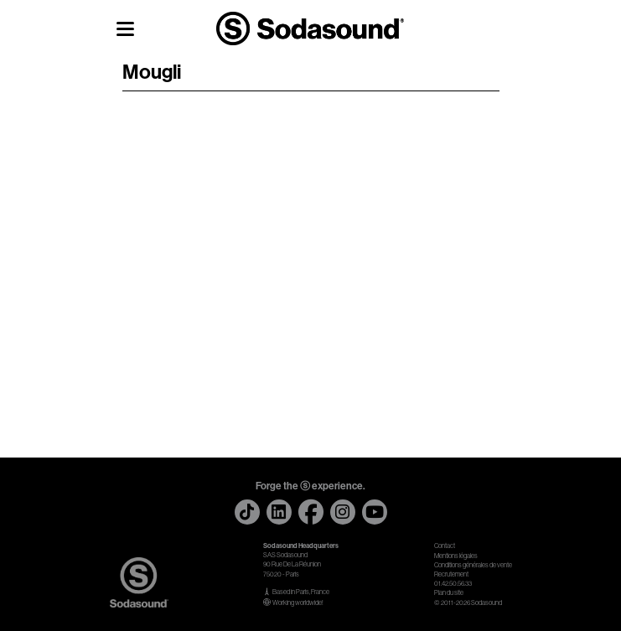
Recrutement (451, 574)
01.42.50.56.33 (453, 583)
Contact (444, 546)
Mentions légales (456, 556)
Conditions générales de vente (473, 565)
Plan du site (448, 593)
